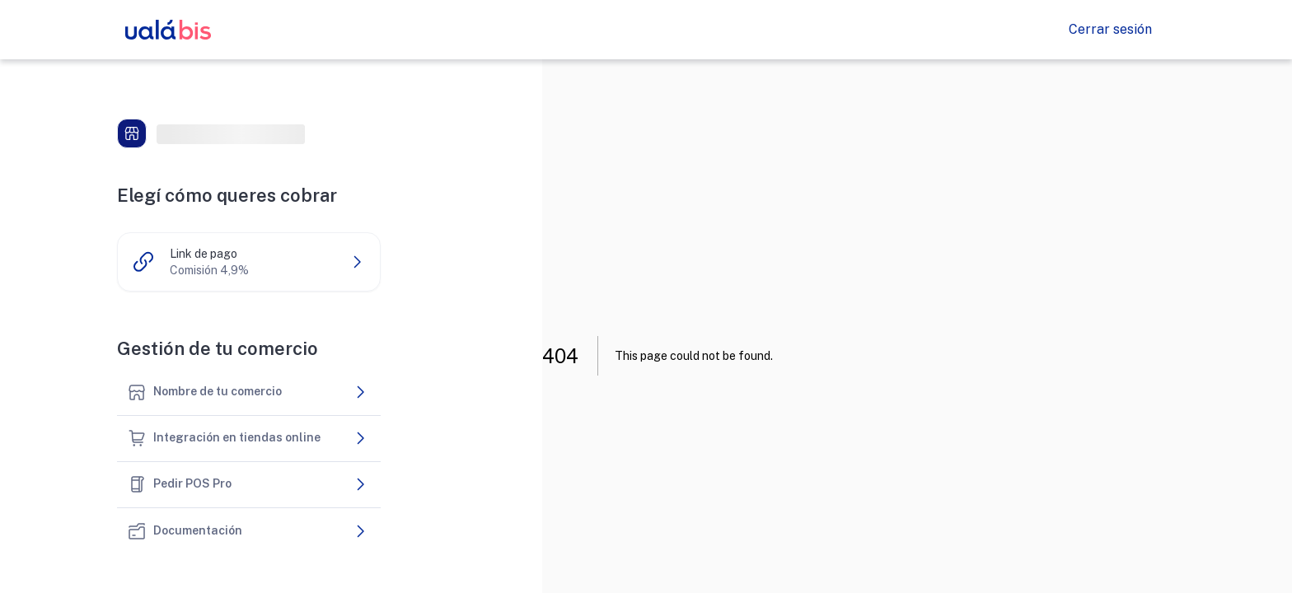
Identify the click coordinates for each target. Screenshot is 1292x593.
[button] (249, 262)
